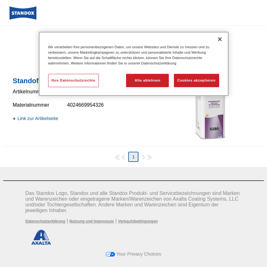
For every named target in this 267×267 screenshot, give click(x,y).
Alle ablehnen (147, 80)
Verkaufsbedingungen (138, 221)
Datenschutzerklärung (45, 221)
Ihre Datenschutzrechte (73, 80)
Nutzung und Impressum (91, 221)
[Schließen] (220, 39)
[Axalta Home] (23, 17)
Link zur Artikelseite (37, 118)
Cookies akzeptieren (196, 80)
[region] (134, 64)
